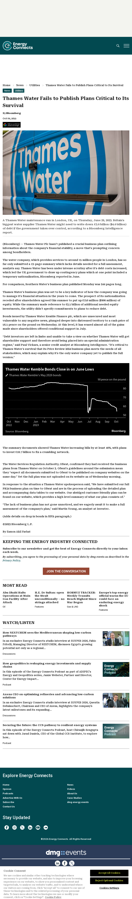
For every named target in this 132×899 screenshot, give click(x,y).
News (20, 85)
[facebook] (6, 827)
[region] (66, 882)
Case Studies (74, 798)
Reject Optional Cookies (109, 880)
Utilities (34, 85)
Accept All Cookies (109, 873)
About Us (72, 793)
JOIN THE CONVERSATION (66, 571)
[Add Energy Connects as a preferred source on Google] (12, 125)
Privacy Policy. (12, 560)
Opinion (7, 789)
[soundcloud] (46, 827)
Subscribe (8, 802)
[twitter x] (22, 827)
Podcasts (8, 793)
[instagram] (14, 827)
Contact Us (9, 806)
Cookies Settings (109, 888)
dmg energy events (78, 802)
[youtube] (38, 827)
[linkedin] (30, 827)
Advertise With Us (12, 798)
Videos (71, 789)
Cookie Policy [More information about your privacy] (53, 897)
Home (6, 85)
